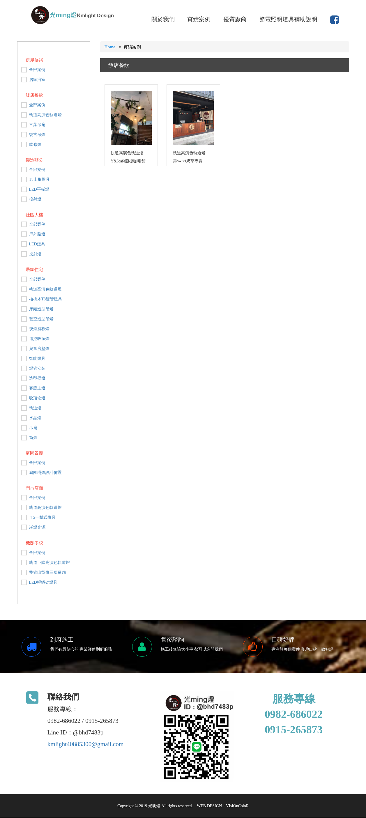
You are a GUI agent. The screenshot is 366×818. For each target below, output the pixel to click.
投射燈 (35, 199)
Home (110, 46)
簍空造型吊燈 (41, 319)
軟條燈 (35, 144)
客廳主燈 (37, 388)
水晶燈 (35, 418)
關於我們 (163, 19)
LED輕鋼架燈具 (43, 582)
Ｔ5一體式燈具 (42, 517)
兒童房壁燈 (39, 348)
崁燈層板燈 (39, 329)
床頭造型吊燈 (41, 309)
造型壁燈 (37, 378)
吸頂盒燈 (37, 398)
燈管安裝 (37, 368)
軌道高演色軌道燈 (45, 115)
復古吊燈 (37, 134)
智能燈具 (37, 358)
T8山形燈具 (39, 179)
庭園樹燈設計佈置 (45, 472)
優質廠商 (235, 19)
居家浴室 (37, 79)
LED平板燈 (39, 189)
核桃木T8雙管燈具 (45, 299)
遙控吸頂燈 (39, 339)
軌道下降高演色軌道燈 (49, 562)
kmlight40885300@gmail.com (85, 744)
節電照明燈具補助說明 (288, 19)
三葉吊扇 (37, 125)
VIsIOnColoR (237, 806)
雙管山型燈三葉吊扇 (47, 572)
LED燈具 (37, 244)
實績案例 (199, 19)
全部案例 (37, 70)
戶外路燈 (37, 234)
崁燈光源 (37, 527)
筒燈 (33, 437)
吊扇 (33, 428)
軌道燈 (35, 408)
